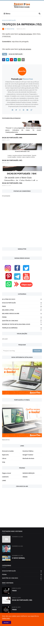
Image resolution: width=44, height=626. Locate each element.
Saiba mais (6, 618)
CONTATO (5, 477)
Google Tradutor (28, 455)
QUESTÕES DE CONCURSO (22, 321)
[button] (6, 622)
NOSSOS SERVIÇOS (28, 473)
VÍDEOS (25, 477)
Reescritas (10, 29)
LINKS (4, 480)
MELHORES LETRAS (22, 310)
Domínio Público (28, 451)
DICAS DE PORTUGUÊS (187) (12, 160)
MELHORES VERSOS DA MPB (22, 313)
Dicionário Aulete (8, 451)
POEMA (22, 317)
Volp (3, 462)
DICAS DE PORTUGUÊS (9, 20)
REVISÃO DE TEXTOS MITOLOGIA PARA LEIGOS (22, 324)
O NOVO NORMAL (18, 558)
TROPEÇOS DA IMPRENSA (22, 328)
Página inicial (6, 473)
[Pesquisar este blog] (17, 350)
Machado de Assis (28, 458)
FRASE (22, 306)
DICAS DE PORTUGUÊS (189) (12, 138)
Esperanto (5, 455)
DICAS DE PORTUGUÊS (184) (12, 183)
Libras (4, 458)
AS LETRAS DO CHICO (22, 299)
